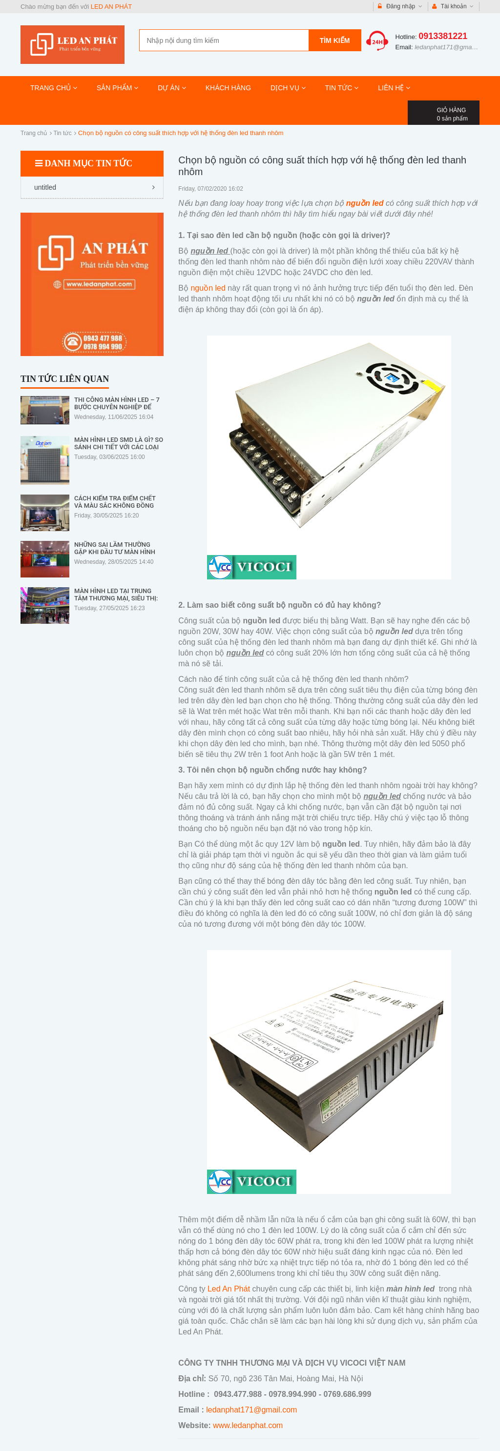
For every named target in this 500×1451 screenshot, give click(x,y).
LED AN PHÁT (111, 6)
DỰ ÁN (172, 88)
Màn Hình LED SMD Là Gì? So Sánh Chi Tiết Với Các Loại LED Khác (118, 447)
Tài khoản (453, 6)
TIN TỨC (342, 88)
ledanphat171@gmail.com (451, 47)
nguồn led (208, 288)
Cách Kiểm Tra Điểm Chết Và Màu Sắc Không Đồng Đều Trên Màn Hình (115, 506)
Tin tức (63, 133)
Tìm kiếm (335, 40)
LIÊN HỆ (394, 88)
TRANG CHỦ (53, 88)
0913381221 (442, 36)
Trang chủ (34, 133)
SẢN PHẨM (117, 88)
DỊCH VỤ (288, 88)
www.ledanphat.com (248, 1425)
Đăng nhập (400, 6)
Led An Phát (227, 1289)
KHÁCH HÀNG (228, 88)
